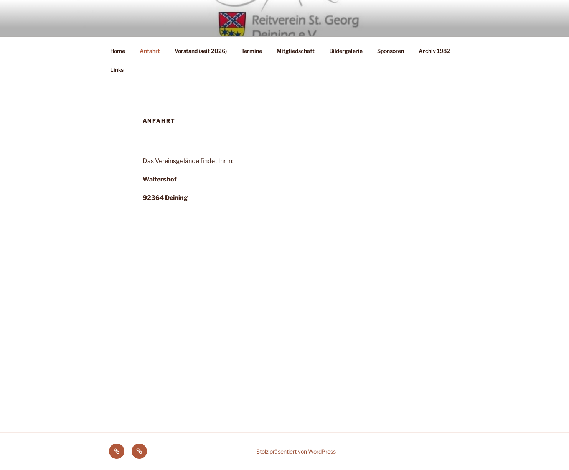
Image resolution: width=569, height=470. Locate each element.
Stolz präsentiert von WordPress (296, 451)
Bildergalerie (346, 51)
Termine (251, 51)
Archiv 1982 (434, 51)
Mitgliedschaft (296, 51)
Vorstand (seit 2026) (201, 51)
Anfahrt (150, 51)
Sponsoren (390, 51)
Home (117, 51)
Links (117, 69)
